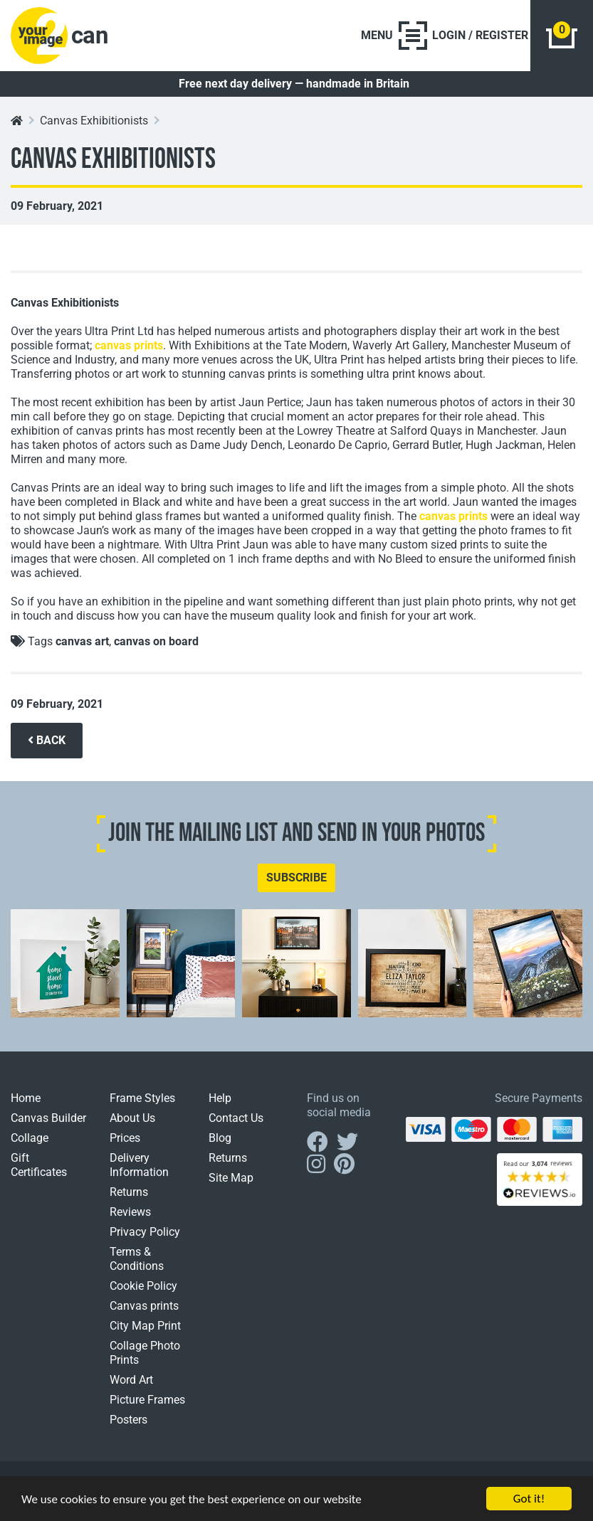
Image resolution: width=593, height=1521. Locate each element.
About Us (132, 1118)
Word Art (131, 1380)
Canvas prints (144, 1306)
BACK (46, 740)
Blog (220, 1138)
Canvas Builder (48, 1118)
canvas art (82, 641)
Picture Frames (147, 1399)
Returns (129, 1192)
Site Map (231, 1178)
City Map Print (145, 1325)
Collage (29, 1138)
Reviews (130, 1212)
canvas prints (129, 345)
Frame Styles (142, 1098)
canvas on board (156, 641)
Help (220, 1098)
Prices (125, 1138)
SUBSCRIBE (296, 877)
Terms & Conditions (137, 1259)
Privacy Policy (145, 1232)
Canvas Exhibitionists (94, 120)
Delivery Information (139, 1165)
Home (26, 1098)
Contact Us (236, 1118)
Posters (128, 1419)
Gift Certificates (39, 1165)
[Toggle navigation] (394, 35)
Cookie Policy (143, 1286)
